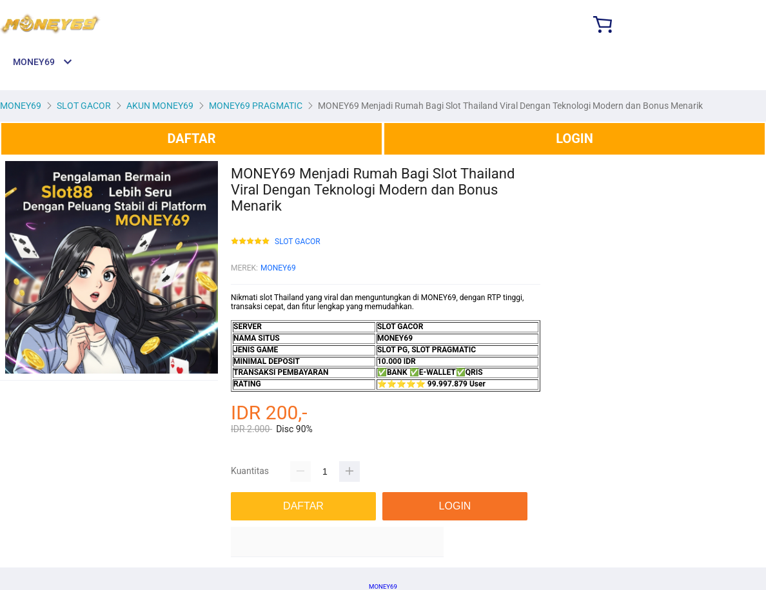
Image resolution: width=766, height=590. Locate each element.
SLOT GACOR (297, 242)
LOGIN (574, 138)
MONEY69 (278, 267)
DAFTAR (191, 138)
